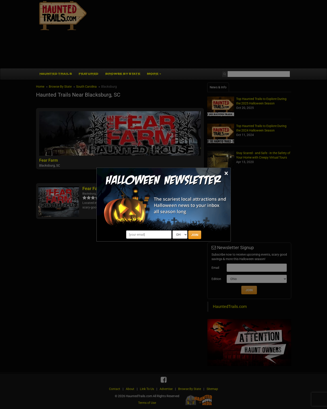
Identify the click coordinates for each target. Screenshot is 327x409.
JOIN (194, 235)
